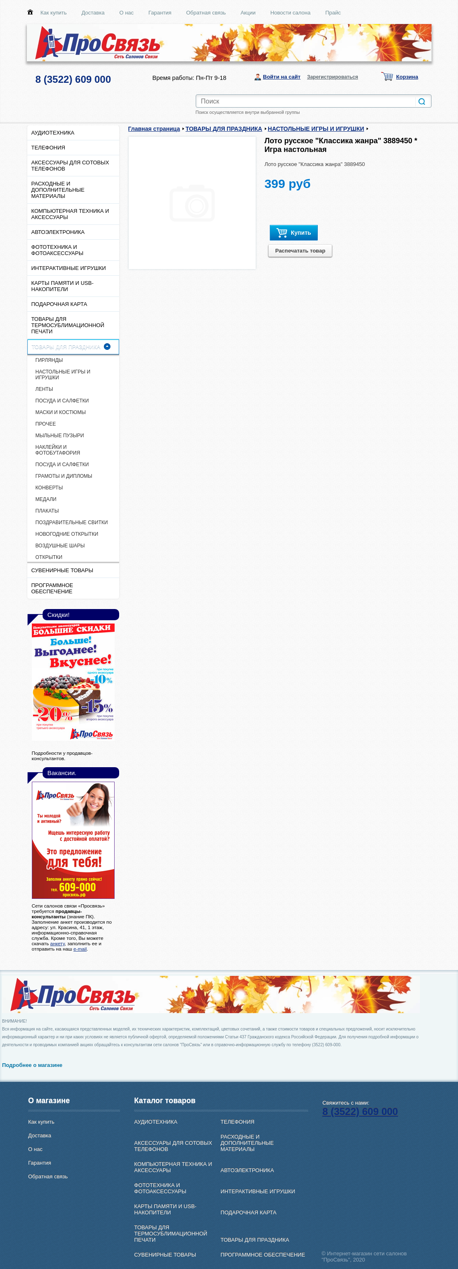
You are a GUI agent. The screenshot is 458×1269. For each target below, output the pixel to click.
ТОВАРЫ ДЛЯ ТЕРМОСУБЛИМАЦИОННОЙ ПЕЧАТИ (68, 325)
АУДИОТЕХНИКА (52, 133)
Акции (247, 13)
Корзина (407, 77)
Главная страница (154, 128)
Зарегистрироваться (332, 77)
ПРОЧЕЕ (46, 424)
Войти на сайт (282, 77)
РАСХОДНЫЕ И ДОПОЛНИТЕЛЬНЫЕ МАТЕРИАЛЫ (58, 190)
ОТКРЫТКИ (49, 557)
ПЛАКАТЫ (47, 511)
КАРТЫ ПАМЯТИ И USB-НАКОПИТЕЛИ (62, 286)
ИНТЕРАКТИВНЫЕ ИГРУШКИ (68, 268)
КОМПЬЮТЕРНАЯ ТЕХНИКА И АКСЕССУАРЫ (70, 214)
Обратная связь (206, 13)
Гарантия (160, 13)
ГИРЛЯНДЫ (49, 360)
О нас (126, 13)
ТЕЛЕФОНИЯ (48, 147)
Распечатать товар (300, 251)
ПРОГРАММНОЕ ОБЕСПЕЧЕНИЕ (52, 588)
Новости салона (290, 13)
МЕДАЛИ (46, 499)
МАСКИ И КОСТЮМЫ (61, 412)
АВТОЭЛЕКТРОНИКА (58, 232)
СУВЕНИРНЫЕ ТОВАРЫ (62, 570)
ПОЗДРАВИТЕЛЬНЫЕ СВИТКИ (72, 522)
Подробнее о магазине (32, 1065)
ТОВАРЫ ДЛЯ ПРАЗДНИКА (66, 347)
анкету (57, 943)
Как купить (54, 13)
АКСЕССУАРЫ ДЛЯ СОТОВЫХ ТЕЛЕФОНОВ (70, 165)
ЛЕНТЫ (44, 389)
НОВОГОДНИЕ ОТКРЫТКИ (67, 534)
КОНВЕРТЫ (49, 488)
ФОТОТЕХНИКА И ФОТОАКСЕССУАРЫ (57, 250)
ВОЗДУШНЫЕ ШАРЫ (60, 546)
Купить (293, 233)
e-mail (79, 948)
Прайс (333, 13)
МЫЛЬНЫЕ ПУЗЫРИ (60, 435)
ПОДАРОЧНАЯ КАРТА (59, 304)
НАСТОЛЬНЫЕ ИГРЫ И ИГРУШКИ (63, 374)
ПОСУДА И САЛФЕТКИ (62, 401)
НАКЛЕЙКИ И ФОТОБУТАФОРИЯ (58, 450)
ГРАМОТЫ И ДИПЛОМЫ (64, 476)
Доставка (93, 13)
